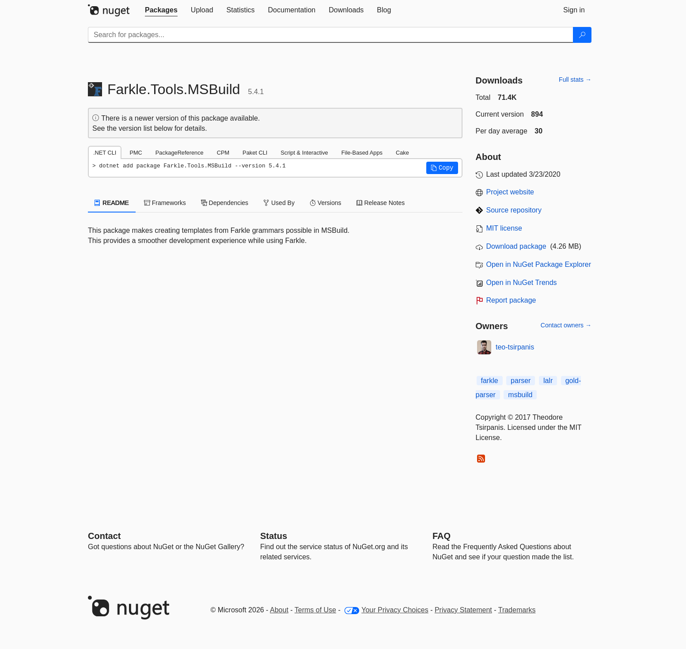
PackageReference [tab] (179, 152)
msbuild (520, 395)
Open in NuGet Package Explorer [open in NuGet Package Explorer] (538, 264)
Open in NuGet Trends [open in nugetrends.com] (521, 282)
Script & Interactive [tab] (304, 152)
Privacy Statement (463, 610)
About (279, 610)
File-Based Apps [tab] (362, 152)
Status (273, 536)
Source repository (514, 210)
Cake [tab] (402, 152)
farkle (489, 380)
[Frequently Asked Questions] (441, 536)
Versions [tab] (325, 202)
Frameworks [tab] (165, 202)
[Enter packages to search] (330, 35)
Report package (511, 300)
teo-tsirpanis (515, 347)
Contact (104, 536)
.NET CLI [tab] (104, 152)
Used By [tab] (279, 202)
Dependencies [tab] (224, 202)
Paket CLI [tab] (255, 152)
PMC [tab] (135, 152)
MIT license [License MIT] (504, 228)
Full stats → (575, 79)
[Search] (582, 35)
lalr (548, 380)
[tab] (161, 10)
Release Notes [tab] (380, 202)
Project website (510, 192)
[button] (442, 168)
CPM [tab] (223, 152)
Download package (516, 246)
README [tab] (112, 202)
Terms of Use (315, 610)
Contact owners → (566, 325)
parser (521, 380)
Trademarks (517, 610)
